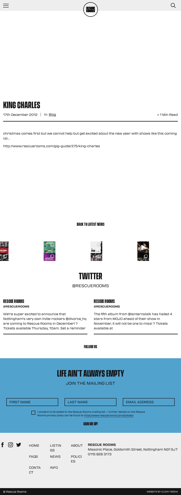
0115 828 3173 (100, 454)
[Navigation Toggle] (8, 5)
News (55, 456)
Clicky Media (169, 491)
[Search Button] (173, 5)
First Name (20, 402)
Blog (52, 114)
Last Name (78, 402)
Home (34, 445)
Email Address (140, 402)
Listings (55, 447)
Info (54, 467)
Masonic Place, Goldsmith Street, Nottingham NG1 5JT (133, 449)
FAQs (33, 456)
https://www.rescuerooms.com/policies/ (109, 415)
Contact (35, 469)
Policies (76, 458)
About (77, 445)
